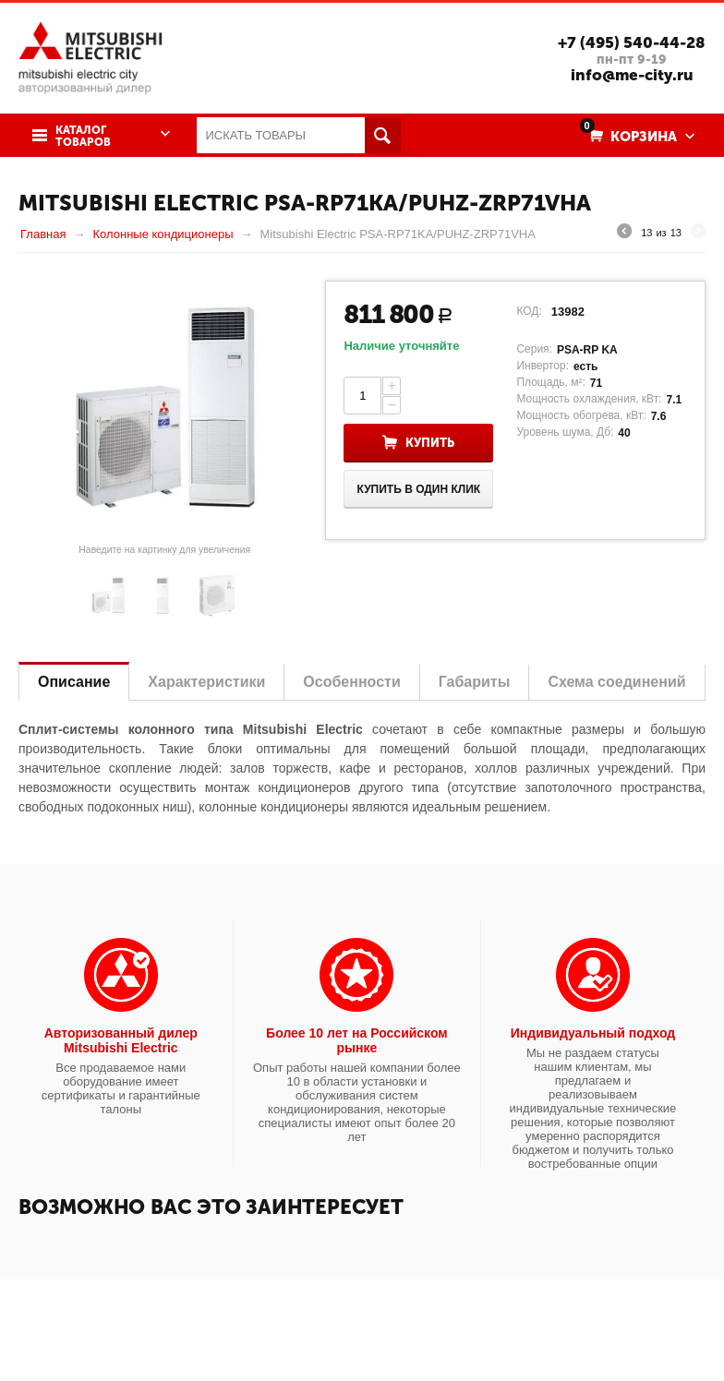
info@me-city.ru (632, 75)
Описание (74, 682)
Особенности (351, 682)
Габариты (475, 682)
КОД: (528, 311)
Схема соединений (616, 682)
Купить (429, 443)
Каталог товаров (83, 137)
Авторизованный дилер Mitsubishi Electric (121, 1040)
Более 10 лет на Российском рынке (357, 1040)
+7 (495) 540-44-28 (632, 42)
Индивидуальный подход (593, 1033)
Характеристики (206, 682)
